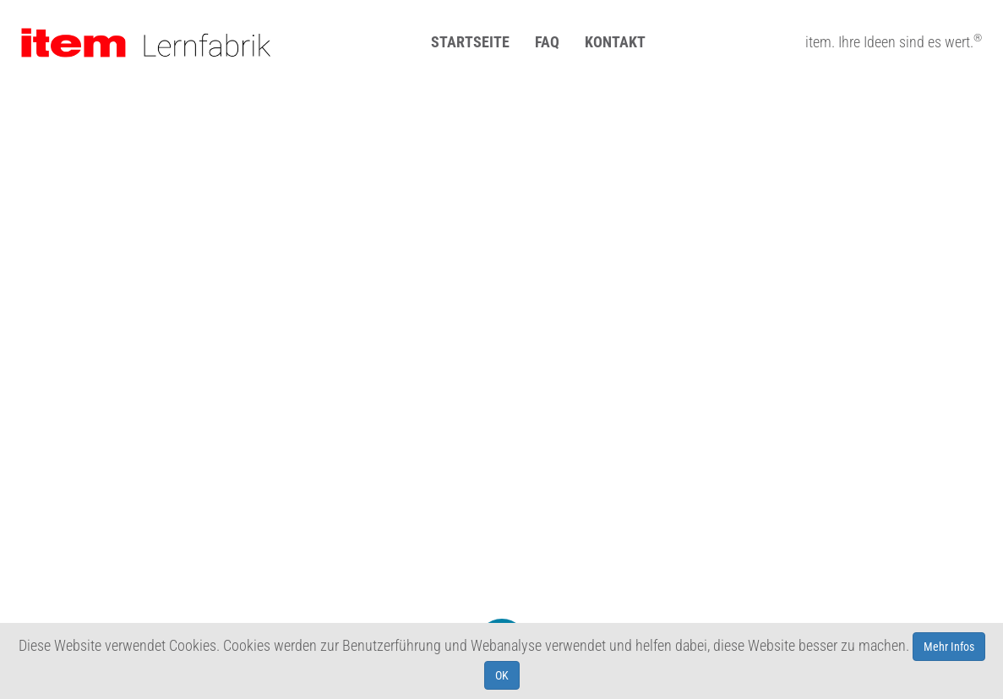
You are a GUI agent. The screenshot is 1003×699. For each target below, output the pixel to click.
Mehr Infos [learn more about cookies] (949, 646)
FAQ (547, 42)
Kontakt (615, 42)
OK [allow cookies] (502, 675)
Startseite (470, 42)
